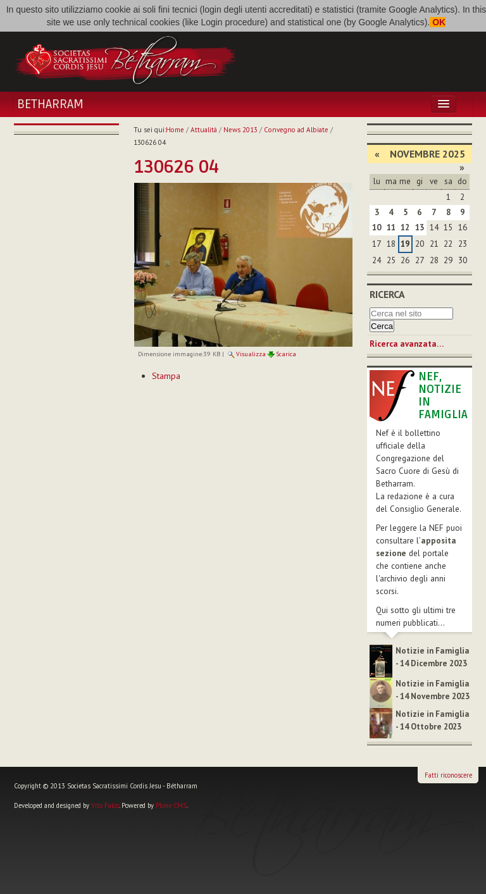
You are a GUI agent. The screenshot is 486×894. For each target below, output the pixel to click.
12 (405, 227)
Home (175, 129)
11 (391, 227)
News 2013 (240, 129)
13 (419, 227)
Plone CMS (171, 805)
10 (376, 227)
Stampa (166, 376)
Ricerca (387, 294)
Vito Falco (105, 805)
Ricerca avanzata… (407, 343)
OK (438, 22)
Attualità (203, 129)
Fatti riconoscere (448, 775)
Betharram (50, 104)
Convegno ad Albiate (296, 129)
